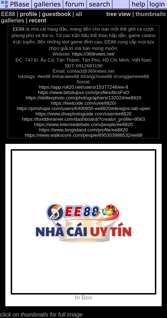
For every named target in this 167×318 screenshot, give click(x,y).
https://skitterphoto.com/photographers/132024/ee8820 (83, 97)
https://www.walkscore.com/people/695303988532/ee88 (83, 135)
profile (28, 14)
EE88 (19, 29)
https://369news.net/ (93, 54)
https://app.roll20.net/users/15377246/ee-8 (83, 87)
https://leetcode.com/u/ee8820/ (83, 103)
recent (37, 20)
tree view (118, 14)
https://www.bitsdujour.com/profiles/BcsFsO (83, 92)
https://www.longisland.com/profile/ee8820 (83, 129)
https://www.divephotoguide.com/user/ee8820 (84, 113)
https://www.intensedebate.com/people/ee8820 (83, 124)
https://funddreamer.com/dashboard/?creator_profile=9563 (83, 119)
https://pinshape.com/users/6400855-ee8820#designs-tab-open (83, 108)
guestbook (56, 14)
